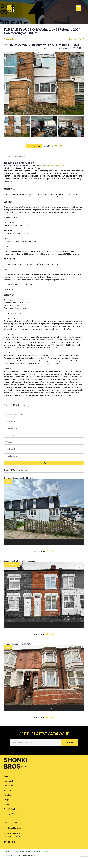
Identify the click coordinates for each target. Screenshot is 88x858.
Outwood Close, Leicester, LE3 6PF (18, 478)
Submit (69, 742)
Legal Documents (19, 156)
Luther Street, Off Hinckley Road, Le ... (19, 561)
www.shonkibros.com (54, 165)
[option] (16, 126)
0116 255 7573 (55, 146)
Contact (7, 804)
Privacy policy (9, 814)
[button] (44, 421)
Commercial (8, 785)
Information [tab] (8, 156)
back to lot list (10, 39)
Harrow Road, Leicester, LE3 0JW (18, 644)
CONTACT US (34, 146)
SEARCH (44, 463)
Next (81, 39)
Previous (72, 39)
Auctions (7, 790)
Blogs (6, 799)
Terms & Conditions (11, 809)
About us (7, 795)
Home (6, 776)
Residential (8, 781)
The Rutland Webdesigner (24, 855)
